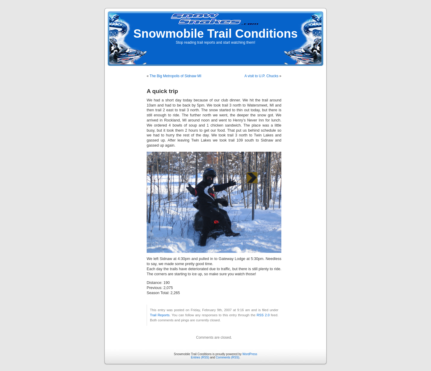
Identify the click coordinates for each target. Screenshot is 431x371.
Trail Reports (159, 315)
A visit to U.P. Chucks (261, 76)
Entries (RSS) (200, 357)
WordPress (249, 354)
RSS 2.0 (263, 315)
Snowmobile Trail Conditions (215, 33)
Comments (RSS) (227, 357)
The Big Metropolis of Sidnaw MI (175, 76)
